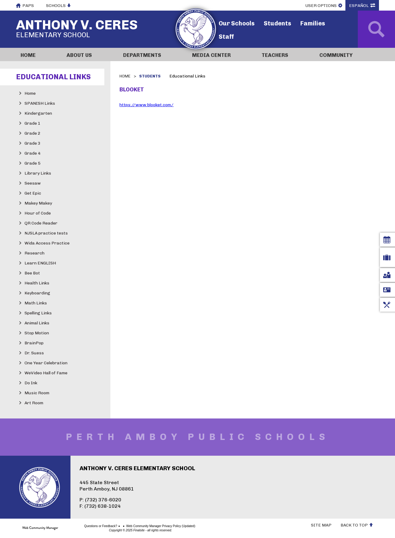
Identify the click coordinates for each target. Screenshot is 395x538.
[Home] (39, 54)
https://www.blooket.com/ (146, 104)
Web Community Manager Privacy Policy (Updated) (139, 526)
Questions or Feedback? (79, 526)
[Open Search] (376, 29)
